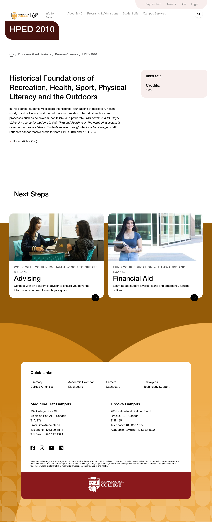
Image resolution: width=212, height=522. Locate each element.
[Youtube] (51, 448)
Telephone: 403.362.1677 (127, 425)
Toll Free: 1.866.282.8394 (47, 434)
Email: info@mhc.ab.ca (45, 425)
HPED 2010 (89, 54)
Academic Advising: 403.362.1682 (133, 430)
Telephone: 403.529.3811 (47, 430)
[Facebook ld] (33, 448)
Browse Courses (66, 54)
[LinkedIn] (61, 448)
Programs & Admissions (34, 54)
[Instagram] (42, 448)
